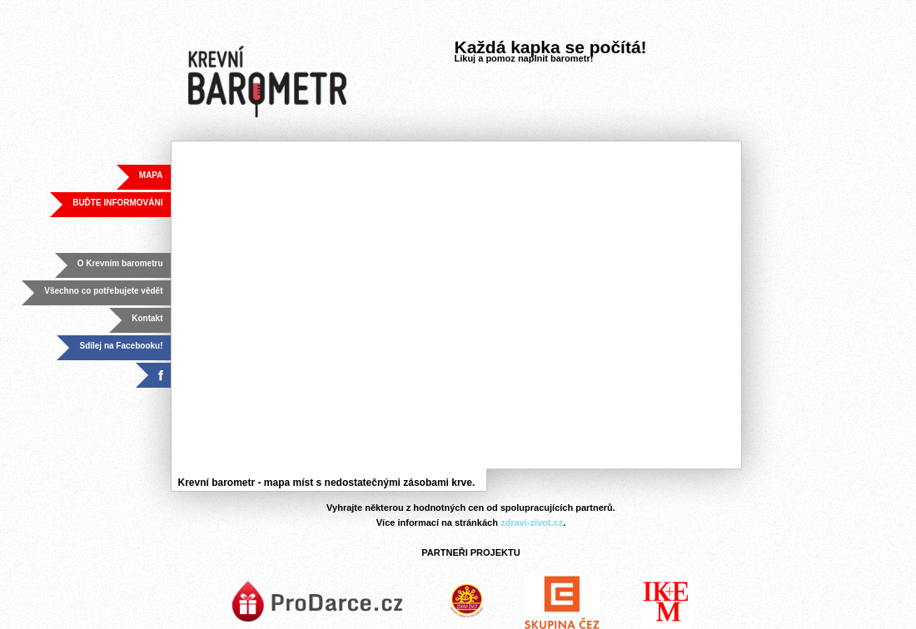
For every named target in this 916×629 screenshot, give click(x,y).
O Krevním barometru (120, 263)
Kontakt (147, 318)
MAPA (151, 175)
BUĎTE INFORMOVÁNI (117, 202)
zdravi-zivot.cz (531, 522)
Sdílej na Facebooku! (120, 345)
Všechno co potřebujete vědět (103, 290)
